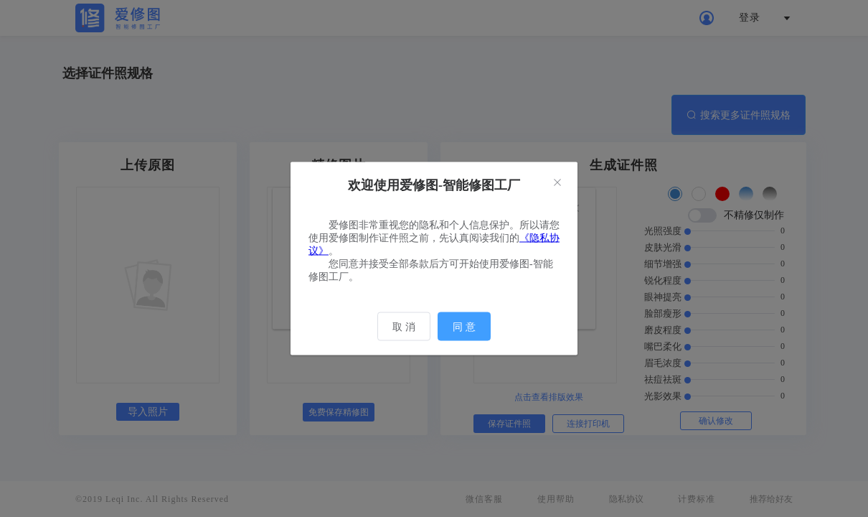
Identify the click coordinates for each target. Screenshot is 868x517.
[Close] (557, 183)
